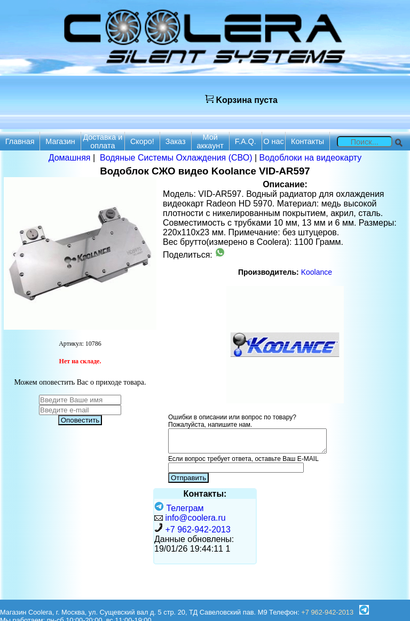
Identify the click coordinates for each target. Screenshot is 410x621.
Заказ (175, 141)
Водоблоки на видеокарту (310, 157)
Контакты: (205, 493)
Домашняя (70, 157)
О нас (273, 141)
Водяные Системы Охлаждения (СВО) (176, 157)
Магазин (60, 141)
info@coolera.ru (195, 517)
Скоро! (142, 141)
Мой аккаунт (210, 141)
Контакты (307, 141)
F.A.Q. (245, 141)
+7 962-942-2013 (197, 529)
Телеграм (179, 508)
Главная (20, 141)
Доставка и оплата (102, 141)
